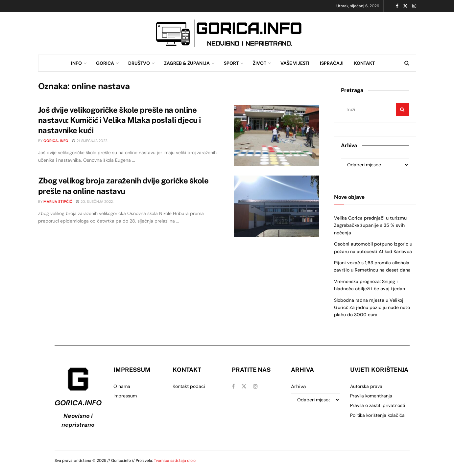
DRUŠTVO (139, 63)
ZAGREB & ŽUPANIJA (187, 63)
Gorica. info (55, 140)
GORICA (105, 63)
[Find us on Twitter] (244, 386)
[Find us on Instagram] (255, 386)
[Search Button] (406, 63)
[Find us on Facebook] (233, 386)
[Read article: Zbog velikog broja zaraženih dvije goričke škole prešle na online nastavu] (276, 206)
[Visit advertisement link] (229, 33)
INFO (76, 63)
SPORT (231, 63)
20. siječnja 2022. (94, 201)
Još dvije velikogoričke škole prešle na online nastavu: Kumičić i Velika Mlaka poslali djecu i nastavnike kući (119, 120)
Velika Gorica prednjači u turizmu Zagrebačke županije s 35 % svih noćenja (370, 225)
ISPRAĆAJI (332, 63)
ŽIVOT (259, 63)
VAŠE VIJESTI (294, 63)
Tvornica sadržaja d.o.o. (175, 460)
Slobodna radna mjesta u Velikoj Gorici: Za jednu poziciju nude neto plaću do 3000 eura (372, 307)
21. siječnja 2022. (90, 140)
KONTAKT (364, 63)
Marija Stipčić (57, 201)
